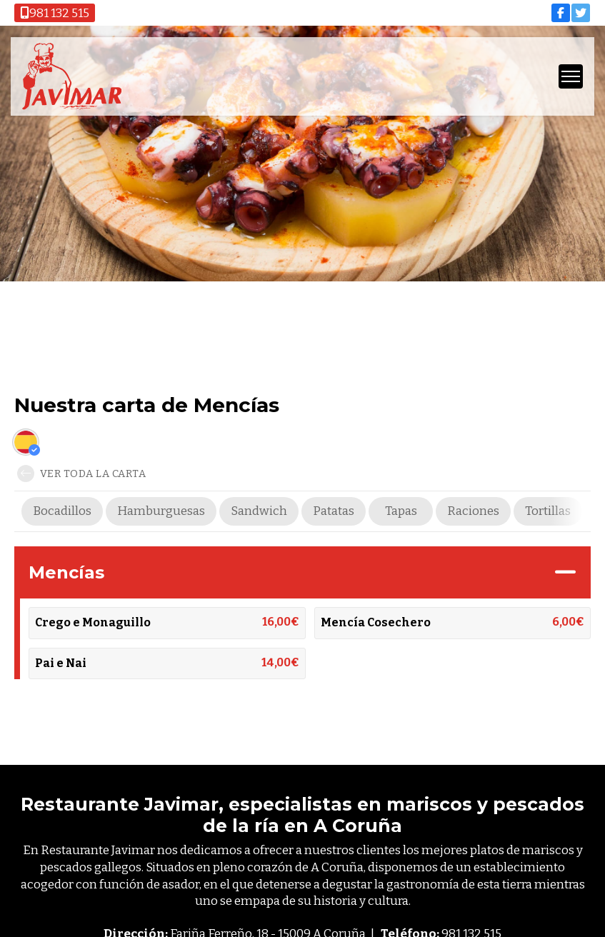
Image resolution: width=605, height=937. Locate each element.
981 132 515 (54, 13)
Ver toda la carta (81, 473)
